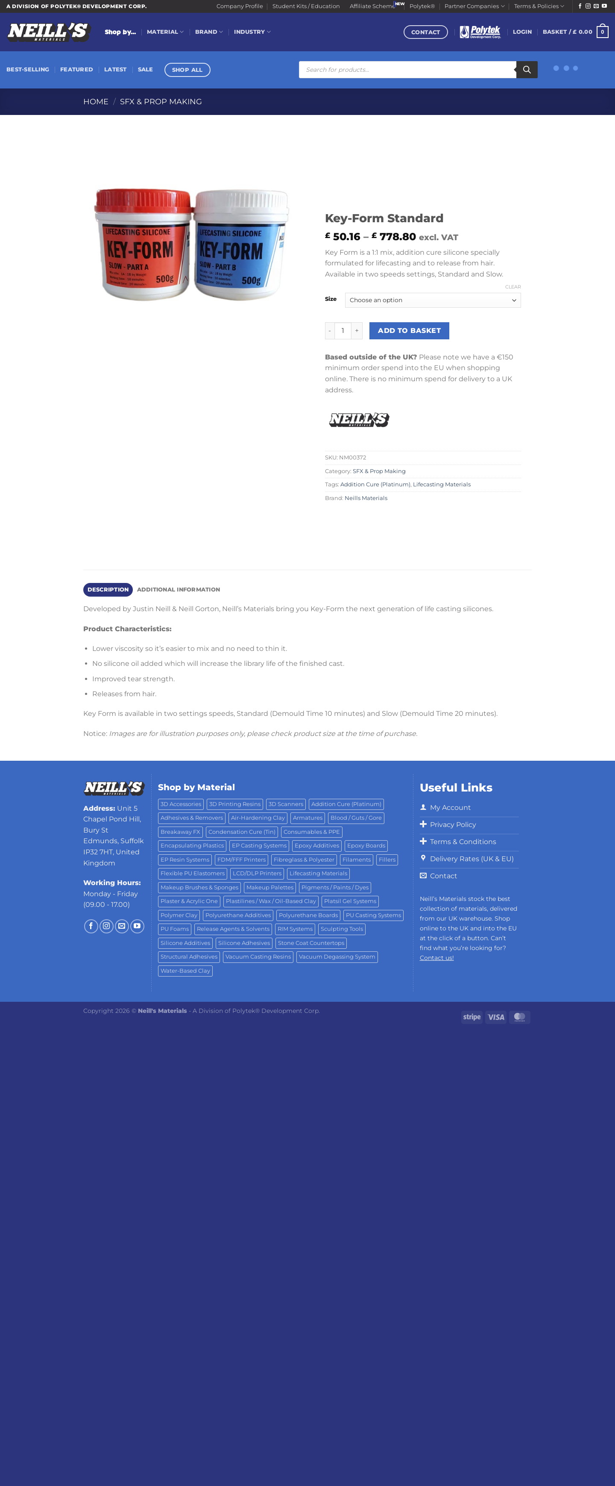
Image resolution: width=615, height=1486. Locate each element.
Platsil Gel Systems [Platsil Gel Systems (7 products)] (350, 901)
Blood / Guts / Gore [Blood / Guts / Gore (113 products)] (356, 818)
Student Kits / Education (306, 6)
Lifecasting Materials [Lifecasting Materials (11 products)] (318, 873)
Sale (145, 69)
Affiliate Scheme (372, 6)
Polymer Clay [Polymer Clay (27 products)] (179, 915)
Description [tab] (108, 589)
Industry (252, 32)
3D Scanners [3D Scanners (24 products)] (286, 804)
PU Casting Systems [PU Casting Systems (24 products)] (373, 915)
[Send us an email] (596, 6)
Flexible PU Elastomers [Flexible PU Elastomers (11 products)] (193, 873)
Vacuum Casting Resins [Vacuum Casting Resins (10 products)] (258, 956)
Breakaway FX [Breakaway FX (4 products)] (180, 832)
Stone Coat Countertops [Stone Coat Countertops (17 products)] (311, 943)
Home (95, 101)
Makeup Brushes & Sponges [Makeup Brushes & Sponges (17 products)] (199, 887)
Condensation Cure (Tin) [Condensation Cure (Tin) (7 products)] (241, 832)
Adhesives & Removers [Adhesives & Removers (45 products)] (192, 818)
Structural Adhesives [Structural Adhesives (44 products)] (189, 956)
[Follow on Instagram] (588, 6)
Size (331, 299)
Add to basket (409, 331)
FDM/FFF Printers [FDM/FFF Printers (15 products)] (241, 859)
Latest (115, 69)
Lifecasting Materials (442, 484)
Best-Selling (27, 69)
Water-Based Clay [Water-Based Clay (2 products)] (185, 971)
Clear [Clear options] (513, 287)
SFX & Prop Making (161, 101)
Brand (209, 32)
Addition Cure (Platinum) (375, 484)
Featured (76, 69)
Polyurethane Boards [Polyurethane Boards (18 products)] (308, 915)
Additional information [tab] (178, 589)
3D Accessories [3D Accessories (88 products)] (181, 804)
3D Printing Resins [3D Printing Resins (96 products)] (235, 804)
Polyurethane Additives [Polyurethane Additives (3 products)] (238, 915)
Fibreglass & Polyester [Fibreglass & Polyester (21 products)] (304, 859)
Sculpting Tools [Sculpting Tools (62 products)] (342, 929)
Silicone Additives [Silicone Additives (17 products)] (185, 943)
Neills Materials (366, 498)
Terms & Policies (539, 6)
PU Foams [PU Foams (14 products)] (175, 929)
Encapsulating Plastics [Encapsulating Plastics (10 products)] (192, 845)
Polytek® (422, 6)
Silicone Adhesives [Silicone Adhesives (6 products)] (244, 943)
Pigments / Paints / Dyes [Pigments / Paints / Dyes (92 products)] (335, 887)
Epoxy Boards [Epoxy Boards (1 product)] (366, 845)
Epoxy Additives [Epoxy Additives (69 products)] (317, 845)
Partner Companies (474, 6)
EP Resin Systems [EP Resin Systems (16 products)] (185, 859)
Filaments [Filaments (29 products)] (357, 859)
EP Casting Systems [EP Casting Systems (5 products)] (259, 845)
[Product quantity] (342, 330)
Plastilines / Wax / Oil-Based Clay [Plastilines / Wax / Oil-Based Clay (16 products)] (271, 901)
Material (165, 32)
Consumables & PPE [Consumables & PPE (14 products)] (312, 832)
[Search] (527, 69)
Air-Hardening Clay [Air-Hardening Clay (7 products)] (258, 818)
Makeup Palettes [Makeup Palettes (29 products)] (269, 887)
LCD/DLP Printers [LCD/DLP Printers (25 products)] (257, 873)
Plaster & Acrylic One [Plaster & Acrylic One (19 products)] (189, 901)
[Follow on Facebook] (580, 6)
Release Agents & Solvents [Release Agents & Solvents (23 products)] (233, 929)
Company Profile (240, 6)
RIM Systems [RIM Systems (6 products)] (295, 929)
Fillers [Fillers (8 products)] (387, 859)
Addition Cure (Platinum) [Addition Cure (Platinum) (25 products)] (346, 804)
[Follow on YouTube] (604, 6)
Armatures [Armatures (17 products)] (307, 818)
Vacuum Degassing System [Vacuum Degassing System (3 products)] (337, 956)
